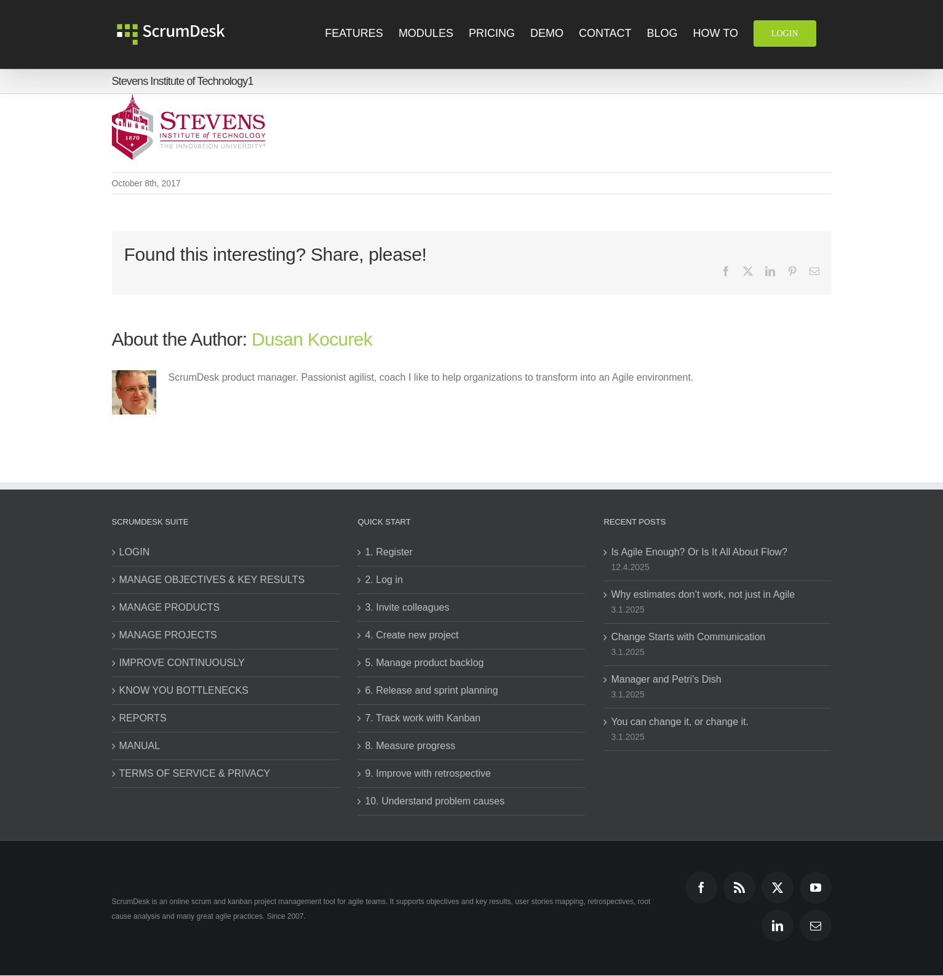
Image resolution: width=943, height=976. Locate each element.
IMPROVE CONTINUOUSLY (182, 662)
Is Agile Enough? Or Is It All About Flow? (699, 552)
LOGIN (134, 552)
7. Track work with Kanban (422, 718)
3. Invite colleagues (407, 607)
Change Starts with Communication (688, 637)
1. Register (388, 552)
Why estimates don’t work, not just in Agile (703, 594)
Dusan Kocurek (312, 339)
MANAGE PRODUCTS (169, 607)
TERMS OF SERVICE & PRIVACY (195, 773)
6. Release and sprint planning (431, 690)
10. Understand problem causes (434, 801)
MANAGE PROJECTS (168, 635)
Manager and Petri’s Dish (666, 679)
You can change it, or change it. (680, 721)
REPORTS (143, 718)
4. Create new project (411, 635)
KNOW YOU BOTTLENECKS (184, 690)
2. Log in (383, 579)
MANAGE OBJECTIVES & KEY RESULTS (212, 579)
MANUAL (140, 745)
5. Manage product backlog (424, 662)
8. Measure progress (410, 745)
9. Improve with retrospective (428, 773)
